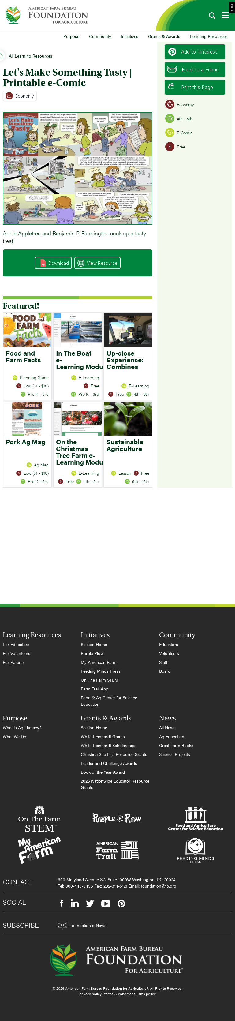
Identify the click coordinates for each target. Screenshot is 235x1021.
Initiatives (129, 36)
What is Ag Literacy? (22, 727)
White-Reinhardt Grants (103, 736)
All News (167, 727)
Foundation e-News (82, 926)
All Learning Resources (30, 56)
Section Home (94, 644)
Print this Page (190, 87)
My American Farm (99, 662)
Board (164, 671)
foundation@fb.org (158, 886)
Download (54, 263)
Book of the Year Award (103, 772)
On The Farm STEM (99, 680)
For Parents (14, 662)
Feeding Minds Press (101, 671)
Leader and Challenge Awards (109, 763)
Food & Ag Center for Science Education (109, 700)
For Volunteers (16, 653)
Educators (168, 644)
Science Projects (174, 754)
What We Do (14, 736)
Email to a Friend (193, 69)
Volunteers (169, 653)
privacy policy (90, 994)
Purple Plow (92, 653)
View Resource (97, 263)
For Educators (16, 644)
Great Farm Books (176, 745)
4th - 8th (178, 118)
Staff (163, 662)
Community (100, 36)
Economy (20, 95)
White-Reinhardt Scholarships (108, 745)
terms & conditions (120, 994)
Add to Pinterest (192, 52)
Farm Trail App (94, 689)
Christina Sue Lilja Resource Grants (114, 754)
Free (175, 146)
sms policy (147, 994)
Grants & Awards (164, 36)
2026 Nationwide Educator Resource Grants (115, 784)
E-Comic (178, 132)
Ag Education (171, 736)
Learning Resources (209, 36)
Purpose (71, 36)
